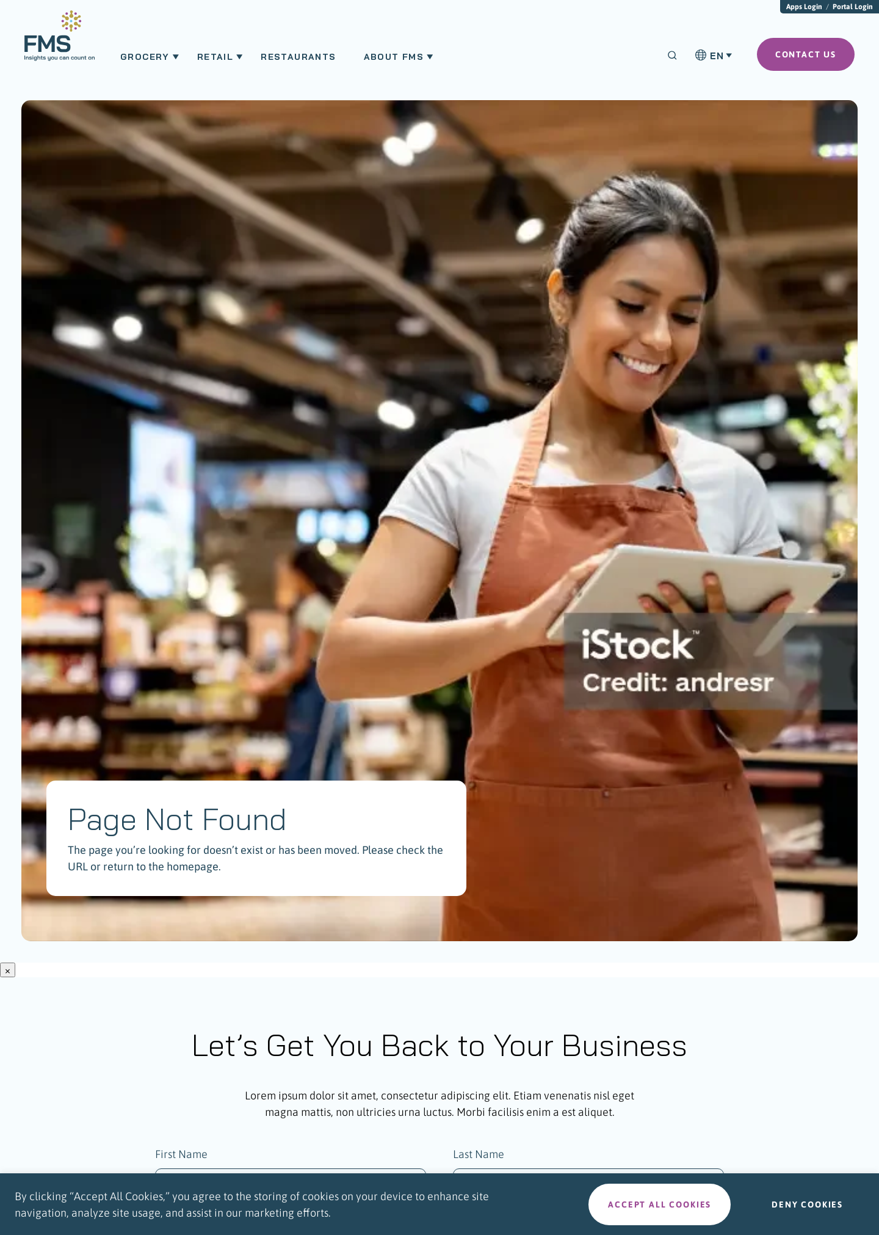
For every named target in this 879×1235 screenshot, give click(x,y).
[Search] (672, 55)
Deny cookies (807, 1204)
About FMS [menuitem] (394, 56)
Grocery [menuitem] (145, 56)
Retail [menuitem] (215, 56)
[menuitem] (59, 41)
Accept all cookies (659, 1204)
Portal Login (853, 6)
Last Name (478, 1154)
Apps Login (804, 6)
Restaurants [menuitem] (298, 56)
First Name (181, 1154)
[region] (439, 1204)
